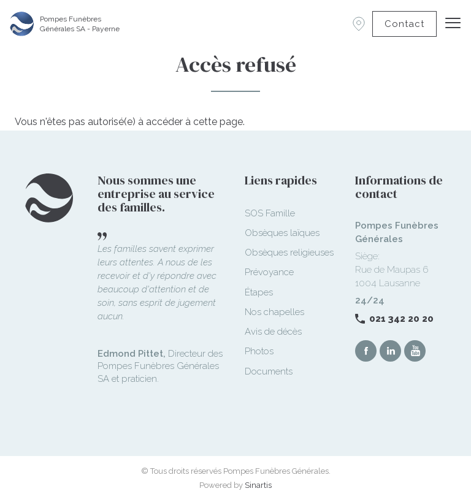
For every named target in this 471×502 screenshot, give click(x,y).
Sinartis (258, 485)
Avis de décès (273, 331)
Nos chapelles (274, 312)
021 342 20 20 (401, 318)
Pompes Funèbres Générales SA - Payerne (80, 24)
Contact (404, 23)
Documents (269, 371)
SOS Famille (270, 213)
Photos (259, 351)
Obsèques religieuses (289, 252)
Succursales (359, 24)
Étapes (259, 292)
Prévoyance (269, 272)
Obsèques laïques (282, 232)
